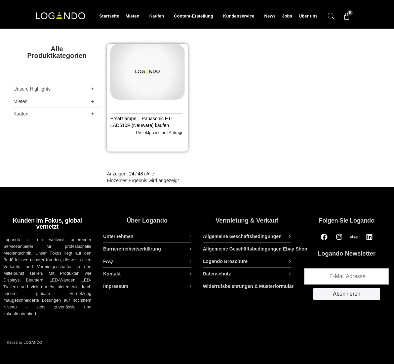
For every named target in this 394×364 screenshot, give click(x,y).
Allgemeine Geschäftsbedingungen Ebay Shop (255, 249)
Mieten (134, 16)
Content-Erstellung (195, 16)
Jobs (287, 16)
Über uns (308, 16)
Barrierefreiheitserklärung (132, 249)
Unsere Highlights (55, 89)
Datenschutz (217, 273)
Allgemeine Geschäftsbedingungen (242, 236)
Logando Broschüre (225, 261)
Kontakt (112, 273)
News (270, 16)
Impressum (115, 286)
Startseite (109, 16)
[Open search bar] (331, 16)
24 (131, 173)
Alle (150, 173)
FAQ (108, 261)
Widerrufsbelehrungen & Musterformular (248, 286)
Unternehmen (118, 236)
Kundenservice (240, 16)
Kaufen (158, 16)
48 (140, 173)
